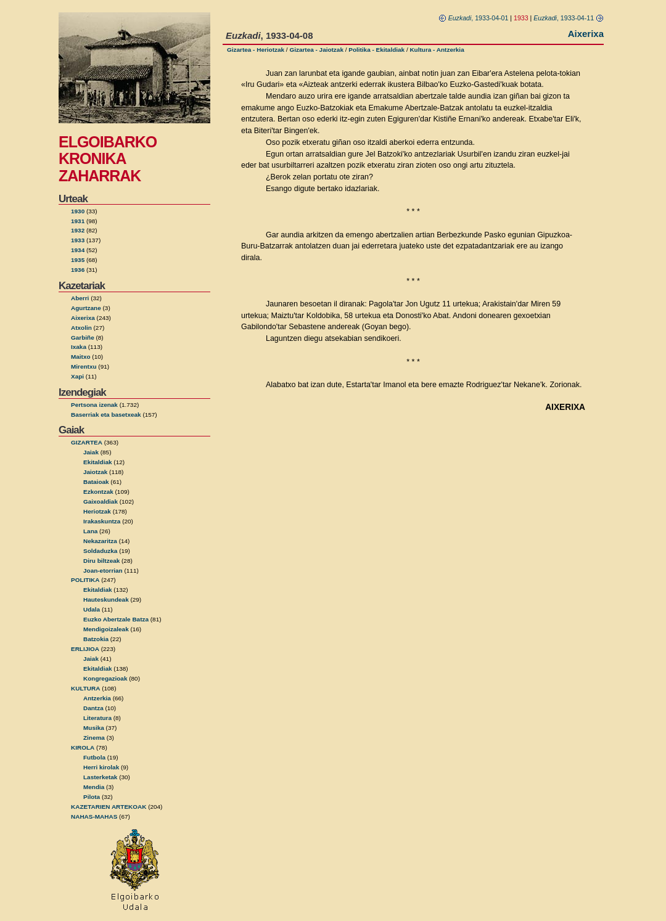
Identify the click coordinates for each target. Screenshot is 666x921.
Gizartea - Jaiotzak (316, 49)
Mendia (93, 787)
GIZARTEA (86, 442)
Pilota (91, 796)
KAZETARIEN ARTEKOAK (108, 806)
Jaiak (91, 452)
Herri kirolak (101, 767)
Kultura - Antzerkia (436, 49)
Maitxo (81, 356)
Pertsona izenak (94, 404)
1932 (77, 230)
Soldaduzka (100, 550)
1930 (77, 211)
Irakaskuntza (101, 521)
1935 (77, 259)
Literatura (97, 717)
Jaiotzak (95, 472)
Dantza (93, 708)
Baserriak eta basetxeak (106, 414)
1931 (77, 221)
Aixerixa (83, 317)
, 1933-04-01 (473, 18)
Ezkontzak (98, 491)
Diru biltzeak (101, 560)
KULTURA (85, 688)
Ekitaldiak (97, 462)
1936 (77, 269)
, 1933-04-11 (568, 18)
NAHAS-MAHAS (94, 816)
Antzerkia (97, 698)
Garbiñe (82, 337)
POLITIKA (85, 579)
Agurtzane (86, 308)
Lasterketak (100, 777)
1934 (77, 250)
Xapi (77, 376)
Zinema (94, 737)
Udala (91, 609)
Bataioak (96, 481)
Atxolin (81, 327)
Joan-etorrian (103, 570)
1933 (77, 240)
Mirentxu (84, 366)
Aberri (80, 298)
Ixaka (78, 346)
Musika (93, 727)
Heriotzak (97, 511)
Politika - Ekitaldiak (376, 49)
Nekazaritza (100, 541)
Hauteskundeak (106, 599)
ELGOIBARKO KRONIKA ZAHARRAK (108, 158)
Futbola (94, 757)
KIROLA (82, 747)
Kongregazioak (105, 678)
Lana (90, 531)
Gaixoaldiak (100, 501)
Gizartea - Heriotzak (255, 49)
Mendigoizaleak (106, 629)
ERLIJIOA (85, 648)
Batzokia (96, 639)
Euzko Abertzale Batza (116, 619)
